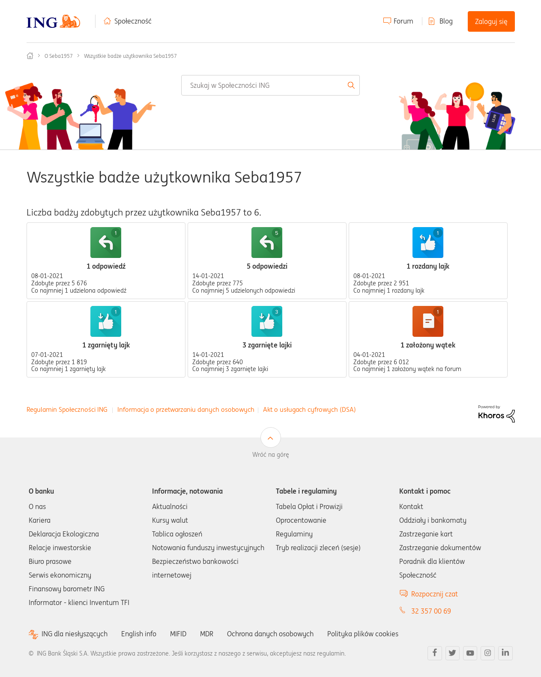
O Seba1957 (59, 56)
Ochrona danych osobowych (270, 633)
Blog (446, 21)
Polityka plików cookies (362, 633)
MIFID (178, 633)
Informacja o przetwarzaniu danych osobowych (185, 409)
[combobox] (270, 85)
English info (138, 633)
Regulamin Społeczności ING (67, 409)
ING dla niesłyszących (75, 634)
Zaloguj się (491, 21)
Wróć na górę (270, 454)
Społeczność (133, 21)
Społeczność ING (30, 55)
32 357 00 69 (431, 611)
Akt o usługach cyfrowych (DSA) (309, 409)
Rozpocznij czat (434, 594)
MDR (206, 633)
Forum (403, 21)
